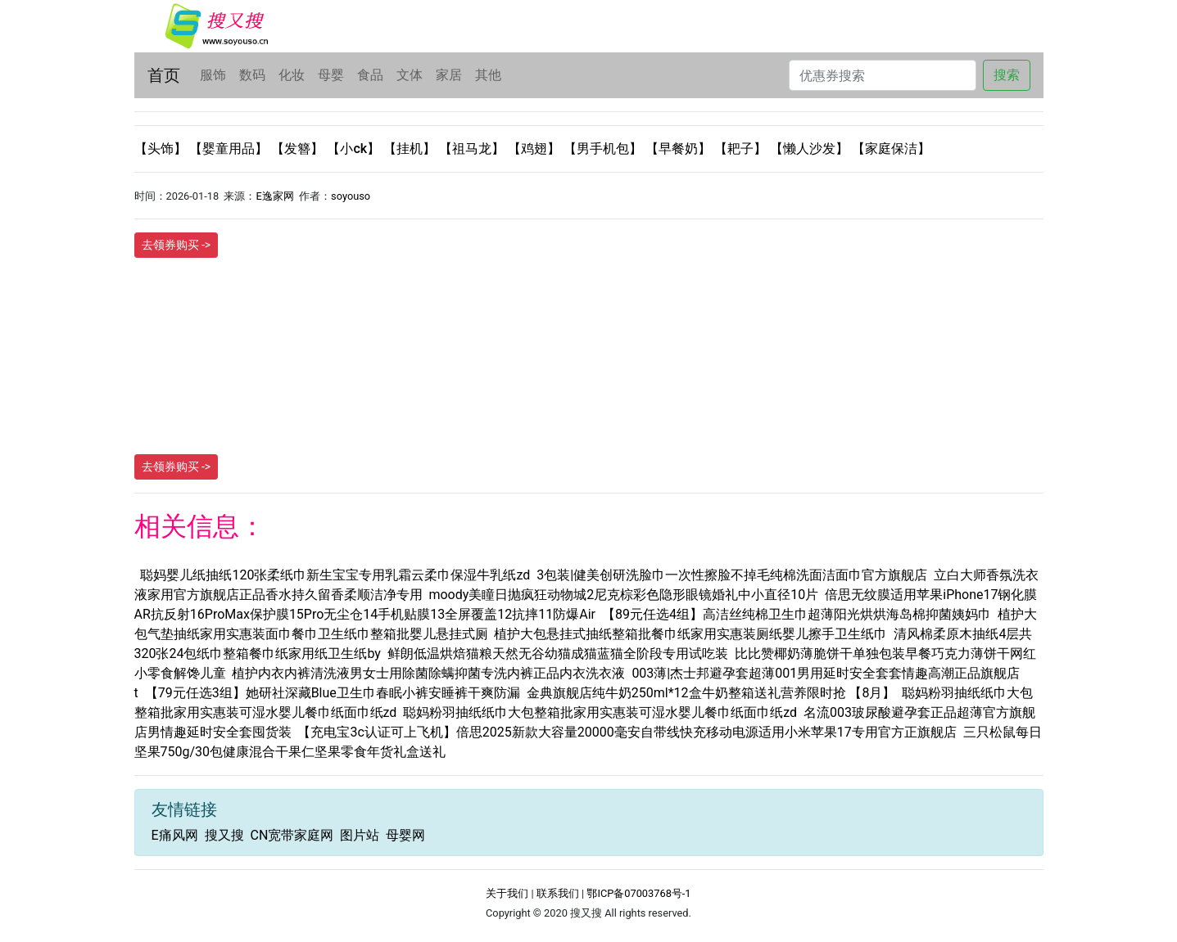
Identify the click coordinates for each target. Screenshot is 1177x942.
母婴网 (405, 835)
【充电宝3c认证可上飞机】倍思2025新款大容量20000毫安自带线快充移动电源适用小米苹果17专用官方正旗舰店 (626, 732)
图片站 (359, 835)
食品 (370, 75)
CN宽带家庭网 (291, 835)
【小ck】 (355, 148)
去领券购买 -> (176, 244)
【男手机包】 (604, 148)
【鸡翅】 (536, 148)
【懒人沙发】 (811, 148)
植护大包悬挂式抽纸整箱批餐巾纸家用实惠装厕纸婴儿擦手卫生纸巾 (690, 634)
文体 (409, 75)
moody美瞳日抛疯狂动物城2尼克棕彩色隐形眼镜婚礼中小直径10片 (623, 594)
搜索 (1007, 75)
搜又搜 (224, 835)
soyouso (350, 196)
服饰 (213, 75)
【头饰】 (162, 148)
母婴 (331, 75)
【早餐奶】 (679, 148)
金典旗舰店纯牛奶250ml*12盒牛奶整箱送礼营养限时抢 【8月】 (711, 693)
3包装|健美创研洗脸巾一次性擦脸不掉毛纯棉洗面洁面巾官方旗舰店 (731, 575)
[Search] (882, 75)
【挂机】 (411, 148)
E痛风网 (175, 835)
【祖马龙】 (473, 148)
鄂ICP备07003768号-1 (638, 893)
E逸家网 (274, 196)
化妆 (291, 75)
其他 (488, 75)
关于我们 (507, 893)
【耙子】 (742, 148)
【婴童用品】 (230, 148)
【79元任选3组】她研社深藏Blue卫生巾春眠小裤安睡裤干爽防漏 (332, 693)
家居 (449, 75)
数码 (252, 75)
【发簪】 (299, 148)
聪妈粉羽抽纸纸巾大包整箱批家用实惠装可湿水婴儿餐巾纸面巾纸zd (600, 712)
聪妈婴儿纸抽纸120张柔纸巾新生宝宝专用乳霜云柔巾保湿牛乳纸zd (335, 575)
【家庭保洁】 (891, 148)
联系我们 (557, 893)
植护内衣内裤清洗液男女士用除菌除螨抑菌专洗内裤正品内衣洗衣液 (428, 673)
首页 (163, 75)
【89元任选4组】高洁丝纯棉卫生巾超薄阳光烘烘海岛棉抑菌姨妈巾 (796, 614)
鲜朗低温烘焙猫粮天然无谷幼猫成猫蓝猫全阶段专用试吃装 (557, 653)
